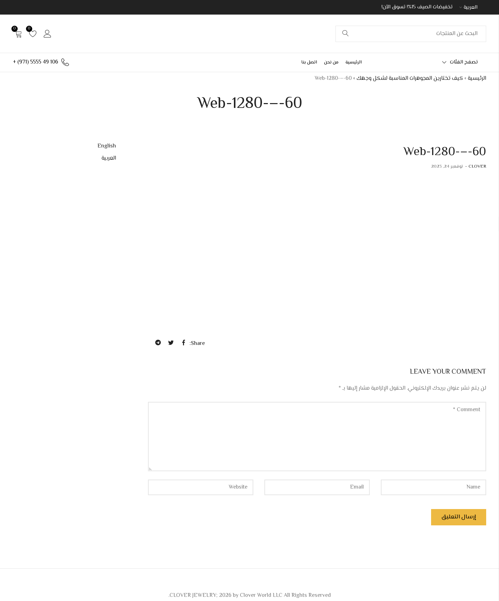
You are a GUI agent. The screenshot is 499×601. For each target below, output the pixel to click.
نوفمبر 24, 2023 (447, 166)
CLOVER (477, 166)
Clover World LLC (261, 595)
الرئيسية (477, 78)
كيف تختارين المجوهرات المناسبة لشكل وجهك (410, 78)
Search (345, 34)
